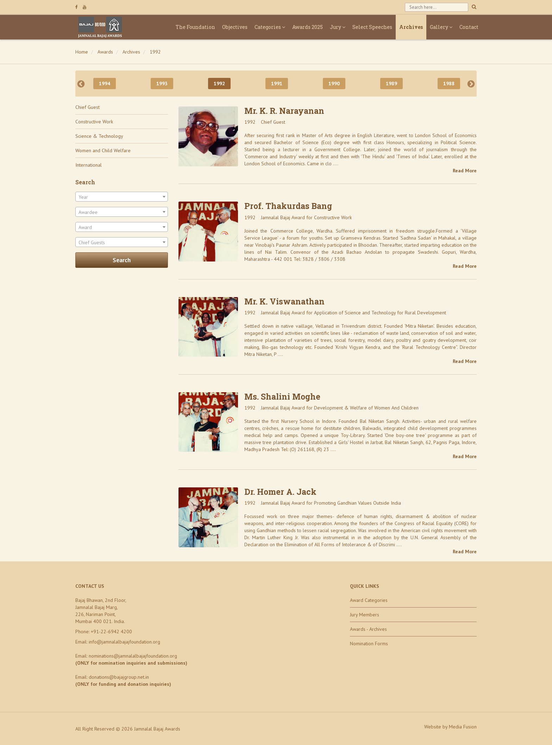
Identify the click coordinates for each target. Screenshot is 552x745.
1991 (276, 83)
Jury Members (364, 614)
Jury (337, 27)
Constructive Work (94, 121)
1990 (334, 83)
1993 (162, 83)
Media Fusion (463, 727)
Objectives (234, 27)
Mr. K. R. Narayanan (284, 110)
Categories (270, 27)
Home (81, 52)
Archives (411, 27)
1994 (104, 83)
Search (122, 260)
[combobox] (121, 197)
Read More (465, 170)
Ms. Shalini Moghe (282, 396)
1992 (155, 52)
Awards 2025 (307, 27)
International (88, 165)
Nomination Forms (369, 643)
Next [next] (471, 83)
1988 (448, 83)
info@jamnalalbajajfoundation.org (124, 642)
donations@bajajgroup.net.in (119, 677)
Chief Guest (87, 107)
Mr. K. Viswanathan (284, 301)
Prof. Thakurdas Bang (288, 206)
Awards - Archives (368, 629)
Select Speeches (372, 27)
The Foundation (195, 27)
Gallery (441, 27)
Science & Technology (99, 136)
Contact (468, 27)
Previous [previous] (81, 83)
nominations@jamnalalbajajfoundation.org (133, 656)
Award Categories (369, 600)
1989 (391, 83)
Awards (105, 52)
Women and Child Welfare (103, 150)
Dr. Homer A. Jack (280, 491)
